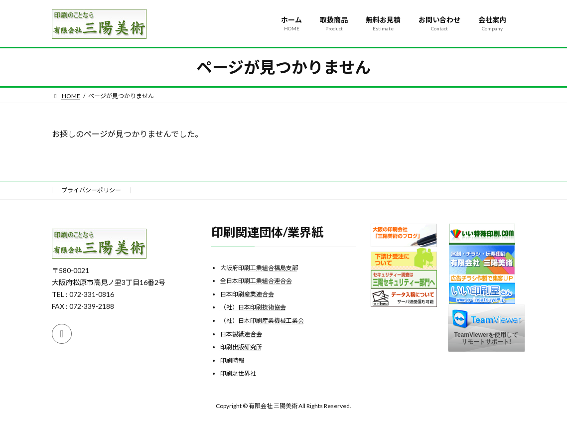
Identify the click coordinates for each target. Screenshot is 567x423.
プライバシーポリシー (91, 190)
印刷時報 (232, 360)
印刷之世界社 (238, 373)
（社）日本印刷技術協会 (253, 307)
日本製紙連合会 (241, 333)
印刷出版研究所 (241, 347)
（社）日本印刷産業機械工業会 (262, 320)
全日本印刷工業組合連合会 (256, 280)
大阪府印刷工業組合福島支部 (259, 267)
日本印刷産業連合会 (247, 293)
